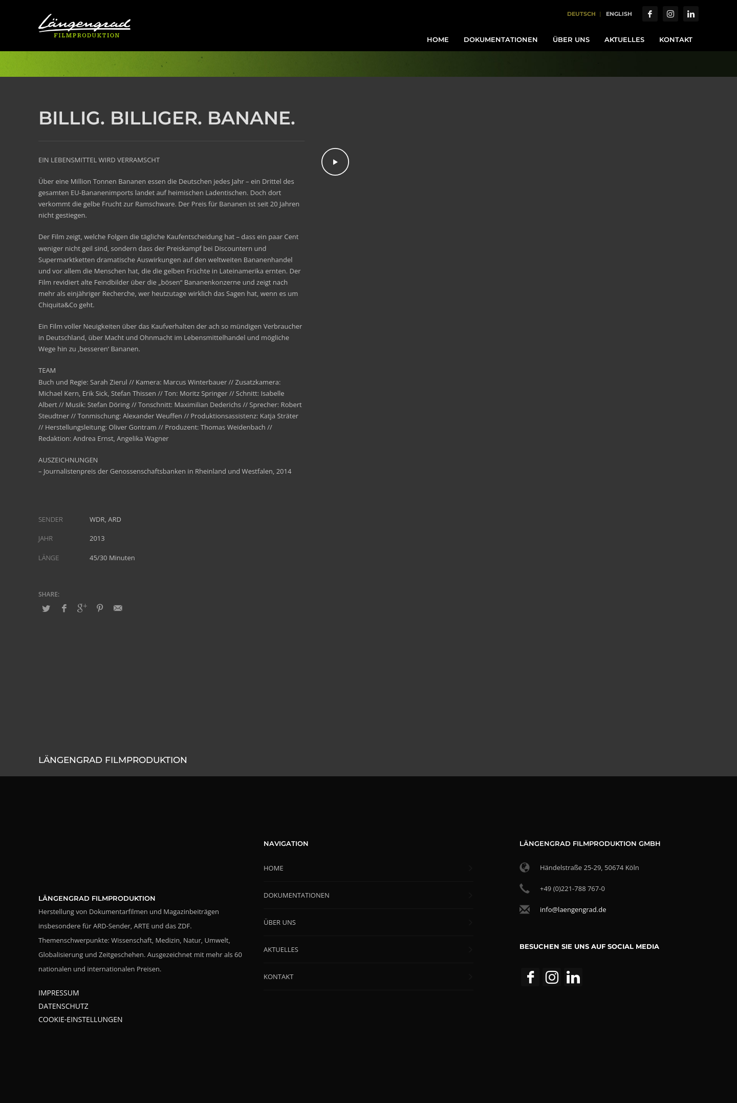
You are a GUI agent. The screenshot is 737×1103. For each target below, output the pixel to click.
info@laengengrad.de (573, 909)
